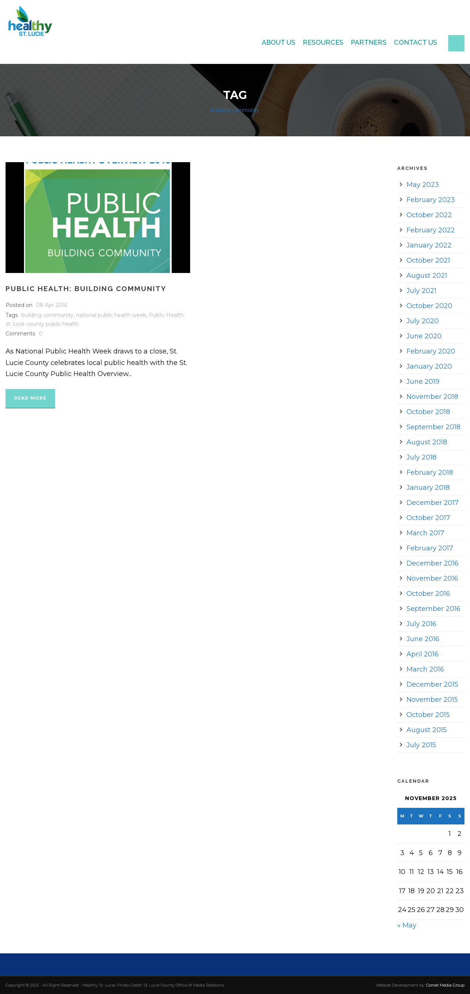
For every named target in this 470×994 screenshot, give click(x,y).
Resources (323, 42)
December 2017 (432, 503)
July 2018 (421, 457)
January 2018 (428, 488)
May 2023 (422, 185)
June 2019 (422, 382)
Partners (369, 42)
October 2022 (429, 215)
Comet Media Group (445, 985)
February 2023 (430, 200)
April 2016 (422, 654)
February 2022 (430, 230)
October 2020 (429, 306)
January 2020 (429, 366)
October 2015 (428, 715)
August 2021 (426, 275)
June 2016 (422, 639)
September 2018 (433, 427)
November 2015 (432, 700)
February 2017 (429, 548)
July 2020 (422, 321)
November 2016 (432, 578)
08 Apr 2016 (51, 305)
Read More (30, 398)
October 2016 (428, 594)
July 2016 (421, 624)
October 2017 (428, 518)
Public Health (166, 315)
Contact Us (415, 42)
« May (406, 925)
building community (47, 315)
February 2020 (430, 351)
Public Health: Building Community (86, 288)
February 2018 (429, 472)
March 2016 (425, 669)
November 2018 (432, 397)
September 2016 (433, 609)
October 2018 (428, 412)
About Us (278, 42)
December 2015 (432, 684)
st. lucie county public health (42, 324)
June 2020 (424, 336)
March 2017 (425, 533)
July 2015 (421, 745)
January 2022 (429, 245)
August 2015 (426, 730)
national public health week (111, 315)
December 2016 (432, 563)
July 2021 (421, 291)
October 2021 (428, 260)
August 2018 (426, 442)
